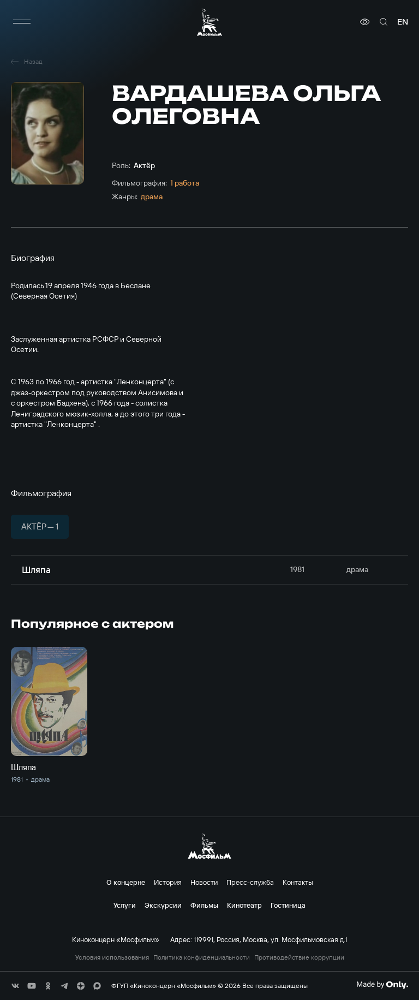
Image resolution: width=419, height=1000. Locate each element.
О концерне (125, 882)
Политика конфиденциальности (201, 957)
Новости (204, 882)
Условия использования (112, 957)
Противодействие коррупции (299, 957)
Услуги (124, 905)
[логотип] (209, 22)
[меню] (22, 22)
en (402, 22)
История (168, 882)
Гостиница (288, 905)
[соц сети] (15, 985)
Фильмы (204, 905)
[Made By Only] (382, 984)
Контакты (298, 882)
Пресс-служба (250, 882)
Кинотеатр (244, 905)
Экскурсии (163, 905)
